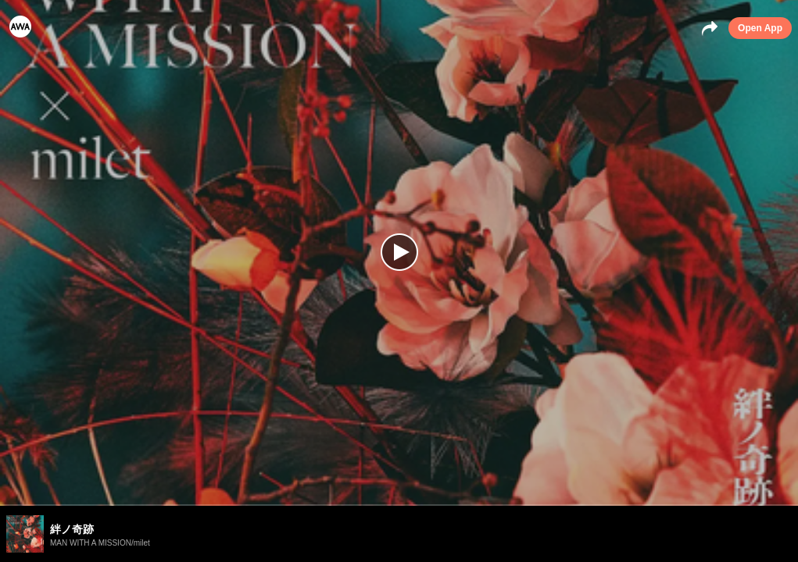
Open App (760, 28)
